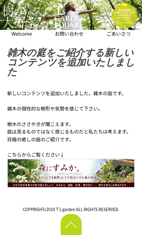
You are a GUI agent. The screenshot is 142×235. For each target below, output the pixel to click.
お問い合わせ (69, 33)
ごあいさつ (119, 33)
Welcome (21, 33)
